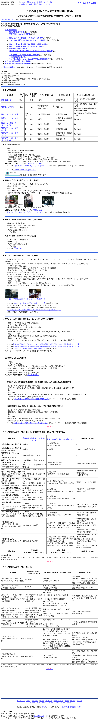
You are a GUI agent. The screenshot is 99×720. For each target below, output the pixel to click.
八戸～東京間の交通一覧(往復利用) (18, 63)
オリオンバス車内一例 (37, 298)
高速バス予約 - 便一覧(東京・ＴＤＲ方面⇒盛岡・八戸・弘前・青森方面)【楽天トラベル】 (46, 344)
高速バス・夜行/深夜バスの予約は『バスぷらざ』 (25, 212)
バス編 (22, 2)
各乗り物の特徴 (11, 30)
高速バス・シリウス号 (9, 114)
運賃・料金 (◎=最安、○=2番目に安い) (61, 439)
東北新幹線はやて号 (16, 32)
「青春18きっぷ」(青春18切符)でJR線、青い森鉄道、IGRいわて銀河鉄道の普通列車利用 (38, 382)
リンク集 (47, 4)
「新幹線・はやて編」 (34, 163)
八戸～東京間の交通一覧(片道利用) (18, 61)
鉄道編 (39, 2)
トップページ (39, 716)
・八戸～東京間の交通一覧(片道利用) (16, 432)
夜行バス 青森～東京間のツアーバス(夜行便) (22, 255)
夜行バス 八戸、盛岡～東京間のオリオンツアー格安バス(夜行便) (29, 319)
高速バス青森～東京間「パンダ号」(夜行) (20, 236)
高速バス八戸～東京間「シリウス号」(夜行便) (26, 38)
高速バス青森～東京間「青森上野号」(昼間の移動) (28, 44)
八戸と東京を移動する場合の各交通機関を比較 (37, 16)
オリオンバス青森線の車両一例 (16, 298)
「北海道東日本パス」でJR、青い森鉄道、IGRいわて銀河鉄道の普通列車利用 (34, 406)
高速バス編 (31, 2)
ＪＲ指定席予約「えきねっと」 (24, 170)
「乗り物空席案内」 (9, 67)
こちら (43, 707)
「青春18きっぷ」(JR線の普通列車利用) (24, 55)
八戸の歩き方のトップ (7, 19)
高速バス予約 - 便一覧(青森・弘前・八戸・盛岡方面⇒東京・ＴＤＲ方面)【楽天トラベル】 (46, 346)
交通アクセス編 (26, 4)
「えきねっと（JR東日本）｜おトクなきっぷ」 (30, 166)
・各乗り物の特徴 (8, 90)
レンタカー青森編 (65, 703)
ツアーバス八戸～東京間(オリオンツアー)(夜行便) (27, 40)
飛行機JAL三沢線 (7, 107)
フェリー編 (48, 2)
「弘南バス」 (18, 248)
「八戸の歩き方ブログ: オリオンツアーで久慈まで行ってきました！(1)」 (34, 310)
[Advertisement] (49, 685)
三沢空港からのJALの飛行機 (19, 34)
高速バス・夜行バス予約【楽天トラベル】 (30, 303)
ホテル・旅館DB (41, 703)
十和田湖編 (38, 4)
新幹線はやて (6, 100)
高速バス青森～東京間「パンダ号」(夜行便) (25, 46)
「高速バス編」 (38, 210)
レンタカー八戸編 (53, 703)
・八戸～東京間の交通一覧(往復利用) (16, 567)
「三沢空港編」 (33, 375)
